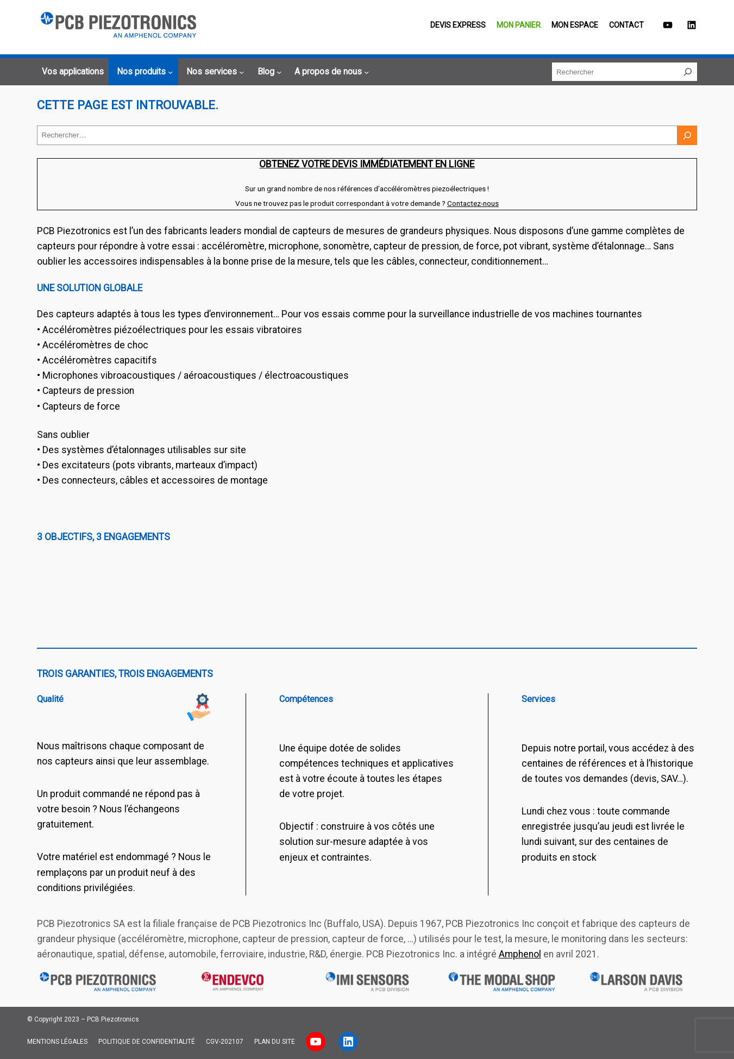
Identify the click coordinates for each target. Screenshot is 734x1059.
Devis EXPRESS (458, 25)
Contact (626, 25)
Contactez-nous (473, 203)
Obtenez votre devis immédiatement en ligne (366, 164)
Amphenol (520, 954)
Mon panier (519, 25)
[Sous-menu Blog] (267, 72)
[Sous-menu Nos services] (213, 72)
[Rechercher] (688, 71)
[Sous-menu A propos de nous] (330, 72)
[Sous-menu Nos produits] (143, 72)
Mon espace (574, 25)
